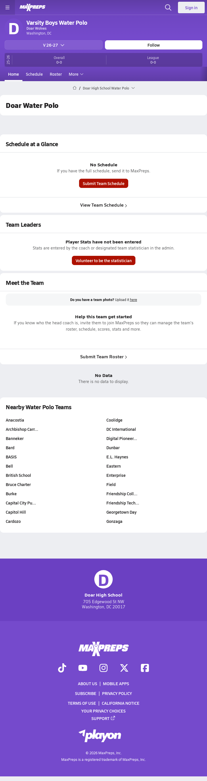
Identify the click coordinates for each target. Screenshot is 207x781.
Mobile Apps (116, 683)
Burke (11, 493)
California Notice (120, 703)
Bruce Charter (18, 484)
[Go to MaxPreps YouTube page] (82, 668)
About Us (87, 683)
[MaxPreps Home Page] (74, 88)
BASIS (11, 457)
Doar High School (103, 584)
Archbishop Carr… (22, 429)
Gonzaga (114, 521)
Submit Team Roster (103, 356)
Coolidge (114, 420)
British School (18, 475)
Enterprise (116, 475)
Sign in (191, 7)
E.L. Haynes (117, 457)
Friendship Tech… (122, 503)
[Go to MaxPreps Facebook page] (145, 668)
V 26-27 (53, 45)
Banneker (15, 438)
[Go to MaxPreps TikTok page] (62, 668)
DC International (121, 429)
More (75, 74)
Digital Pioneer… (121, 438)
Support (103, 718)
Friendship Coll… (121, 493)
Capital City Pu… (21, 503)
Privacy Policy (117, 693)
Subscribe (85, 693)
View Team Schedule (103, 204)
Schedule (34, 74)
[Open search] (168, 7)
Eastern (113, 466)
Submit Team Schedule (103, 183)
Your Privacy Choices (103, 710)
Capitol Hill (16, 512)
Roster (56, 74)
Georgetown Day (121, 512)
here (133, 300)
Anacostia (15, 420)
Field (111, 484)
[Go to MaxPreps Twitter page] (124, 668)
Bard (10, 447)
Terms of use (82, 703)
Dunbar (113, 447)
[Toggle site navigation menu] (7, 7)
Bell (9, 466)
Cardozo (13, 521)
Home (13, 74)
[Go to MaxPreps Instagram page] (103, 668)
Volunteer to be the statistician (104, 260)
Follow (153, 45)
